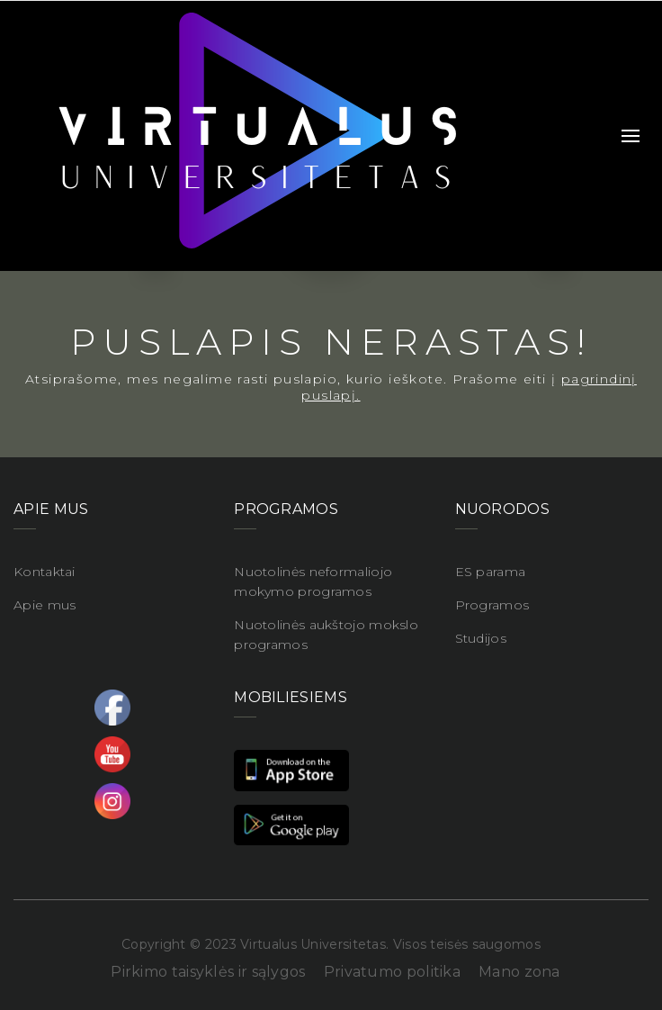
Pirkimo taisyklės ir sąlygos (208, 971)
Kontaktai (44, 572)
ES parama (490, 572)
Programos (492, 605)
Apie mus (44, 605)
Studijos (480, 638)
